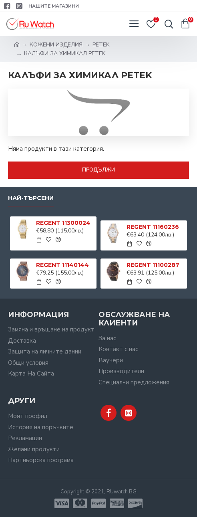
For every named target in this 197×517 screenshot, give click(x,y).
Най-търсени (31, 198)
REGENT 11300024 (63, 222)
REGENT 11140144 (62, 265)
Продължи (98, 170)
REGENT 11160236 (153, 226)
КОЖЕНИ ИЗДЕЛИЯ (56, 44)
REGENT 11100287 (153, 265)
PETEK (100, 44)
